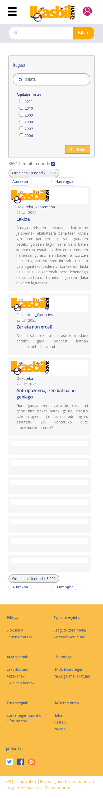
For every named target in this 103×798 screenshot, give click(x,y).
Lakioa (23, 219)
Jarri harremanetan (74, 781)
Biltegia (13, 617)
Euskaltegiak (17, 702)
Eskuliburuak (17, 669)
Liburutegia (62, 656)
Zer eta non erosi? (34, 327)
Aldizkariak (16, 676)
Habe (57, 715)
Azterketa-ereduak (69, 636)
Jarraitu (14, 748)
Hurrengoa (64, 181)
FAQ (9, 781)
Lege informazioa (24, 788)
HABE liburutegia (67, 669)
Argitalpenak (17, 656)
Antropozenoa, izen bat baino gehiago (46, 394)
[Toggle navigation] (12, 11)
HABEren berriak (21, 682)
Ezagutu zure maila (69, 630)
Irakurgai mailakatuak (71, 676)
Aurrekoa (20, 181)
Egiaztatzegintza (67, 617)
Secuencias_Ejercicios (34, 314)
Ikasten (59, 722)
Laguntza (27, 781)
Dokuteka (24, 378)
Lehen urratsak (19, 636)
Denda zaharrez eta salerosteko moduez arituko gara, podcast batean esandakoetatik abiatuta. (52, 341)
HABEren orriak (66, 702)
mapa (46, 781)
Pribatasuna (57, 788)
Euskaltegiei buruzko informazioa (24, 718)
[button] (33, 173)
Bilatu (84, 33)
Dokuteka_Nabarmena (35, 206)
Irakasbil (60, 728)
